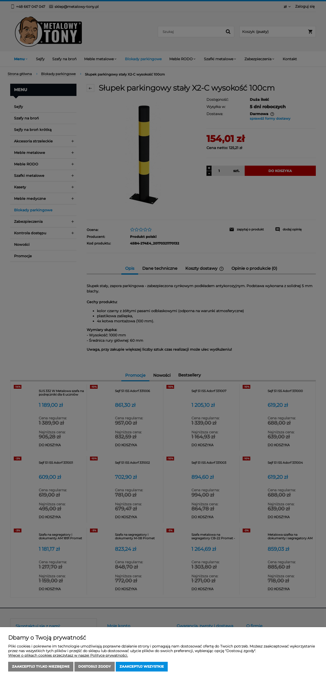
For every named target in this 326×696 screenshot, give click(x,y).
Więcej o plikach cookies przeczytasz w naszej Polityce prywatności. (68, 655)
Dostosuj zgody (94, 667)
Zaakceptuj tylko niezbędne (41, 667)
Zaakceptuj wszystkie (142, 667)
